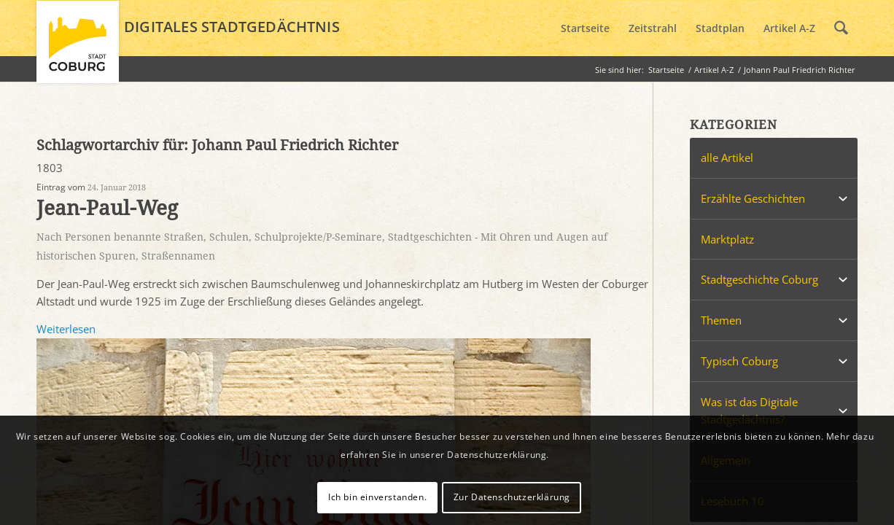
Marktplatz (727, 239)
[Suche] (841, 28)
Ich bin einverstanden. (377, 497)
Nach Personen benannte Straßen (119, 237)
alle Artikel (727, 157)
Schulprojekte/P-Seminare (318, 237)
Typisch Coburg (739, 361)
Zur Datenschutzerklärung (512, 497)
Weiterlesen (66, 329)
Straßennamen (178, 256)
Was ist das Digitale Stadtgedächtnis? (749, 410)
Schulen (229, 237)
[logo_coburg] (77, 48)
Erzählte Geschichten (753, 198)
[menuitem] (585, 28)
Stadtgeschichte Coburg (759, 279)
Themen (721, 320)
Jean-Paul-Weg (107, 208)
